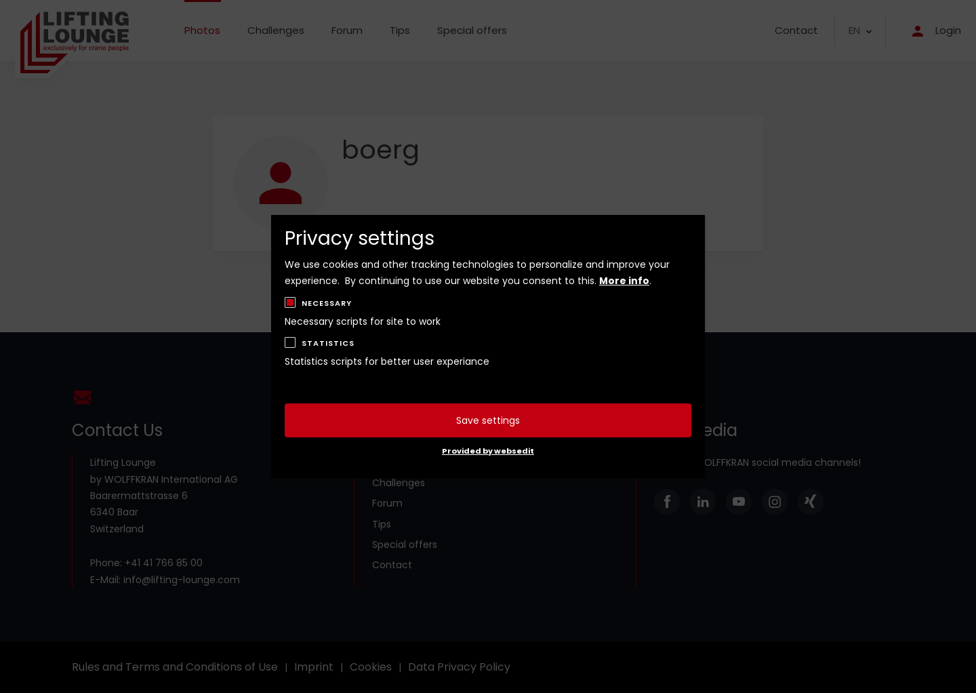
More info (624, 281)
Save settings (488, 420)
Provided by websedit (488, 451)
